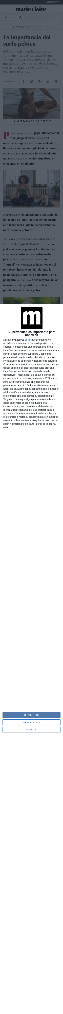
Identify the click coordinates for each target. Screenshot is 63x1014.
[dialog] (31, 659)
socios (28, 340)
